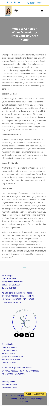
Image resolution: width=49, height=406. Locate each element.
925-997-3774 (10, 279)
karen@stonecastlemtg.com (12, 282)
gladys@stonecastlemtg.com (12, 356)
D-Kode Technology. (26, 398)
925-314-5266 (12, 350)
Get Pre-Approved (35, 393)
